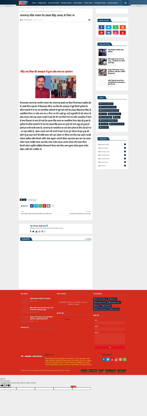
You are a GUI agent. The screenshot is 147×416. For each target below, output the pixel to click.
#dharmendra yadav (117, 124)
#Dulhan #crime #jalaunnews (109, 110)
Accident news (29, 11)
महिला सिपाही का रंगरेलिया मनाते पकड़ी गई (115, 51)
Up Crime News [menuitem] (53, 3)
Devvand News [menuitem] (113, 3)
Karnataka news (113, 155)
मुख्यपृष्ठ (22, 11)
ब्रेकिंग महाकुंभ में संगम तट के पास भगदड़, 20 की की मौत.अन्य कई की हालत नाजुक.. (116, 61)
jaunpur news (113, 162)
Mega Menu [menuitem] (42, 3)
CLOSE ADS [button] (8, 6)
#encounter (104, 127)
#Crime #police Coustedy (108, 107)
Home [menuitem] (34, 3)
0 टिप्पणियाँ (88, 239)
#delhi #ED (104, 124)
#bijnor (117, 117)
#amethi (103, 114)
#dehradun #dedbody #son (109, 120)
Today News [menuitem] (88, 3)
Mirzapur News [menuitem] (66, 3)
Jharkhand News (113, 144)
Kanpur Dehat (113, 148)
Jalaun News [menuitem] (78, 3)
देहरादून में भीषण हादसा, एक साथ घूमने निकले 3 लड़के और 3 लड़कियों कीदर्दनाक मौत (116, 71)
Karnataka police (113, 159)
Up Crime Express (38, 226)
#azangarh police (106, 117)
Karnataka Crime (113, 151)
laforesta (113, 166)
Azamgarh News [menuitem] (100, 3)
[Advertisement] (57, 46)
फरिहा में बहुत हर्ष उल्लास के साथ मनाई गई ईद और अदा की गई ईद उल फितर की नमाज (116, 82)
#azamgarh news (115, 114)
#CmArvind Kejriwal (106, 104)
